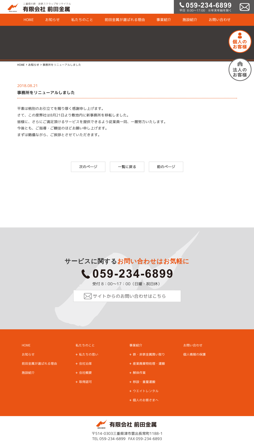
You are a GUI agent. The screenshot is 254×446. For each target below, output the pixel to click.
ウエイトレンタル (145, 391)
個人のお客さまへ (145, 400)
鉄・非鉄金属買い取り (149, 354)
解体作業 (139, 372)
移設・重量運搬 (144, 382)
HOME (28, 19)
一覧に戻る (127, 166)
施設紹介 (189, 19)
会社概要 (85, 372)
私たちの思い (88, 354)
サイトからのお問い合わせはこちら (129, 296)
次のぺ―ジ (88, 166)
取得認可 (85, 382)
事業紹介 (163, 19)
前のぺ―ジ (166, 166)
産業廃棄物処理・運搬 (149, 363)
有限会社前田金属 (35, 7)
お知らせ (52, 19)
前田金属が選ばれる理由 (124, 19)
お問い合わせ (219, 19)
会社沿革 (85, 363)
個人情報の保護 (194, 354)
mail (245, 7)
